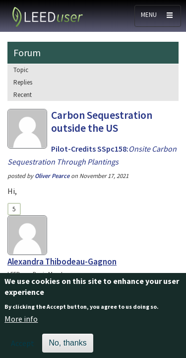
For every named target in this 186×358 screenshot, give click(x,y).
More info (21, 324)
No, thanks (67, 348)
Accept (22, 348)
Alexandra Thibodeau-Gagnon (62, 261)
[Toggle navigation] (157, 16)
